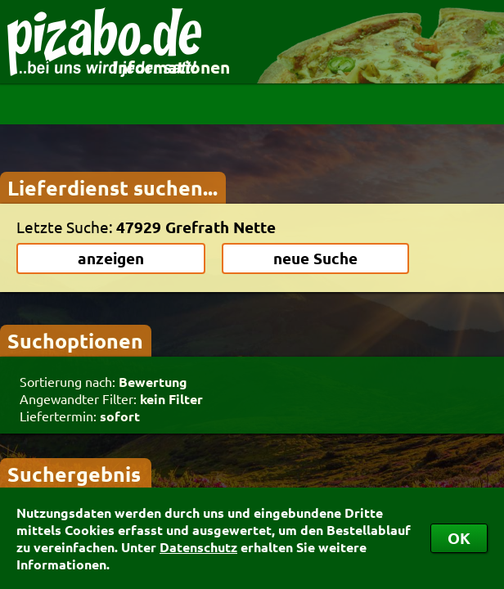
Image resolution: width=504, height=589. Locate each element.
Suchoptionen (75, 340)
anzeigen (111, 258)
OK (459, 538)
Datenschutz (198, 546)
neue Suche (315, 258)
